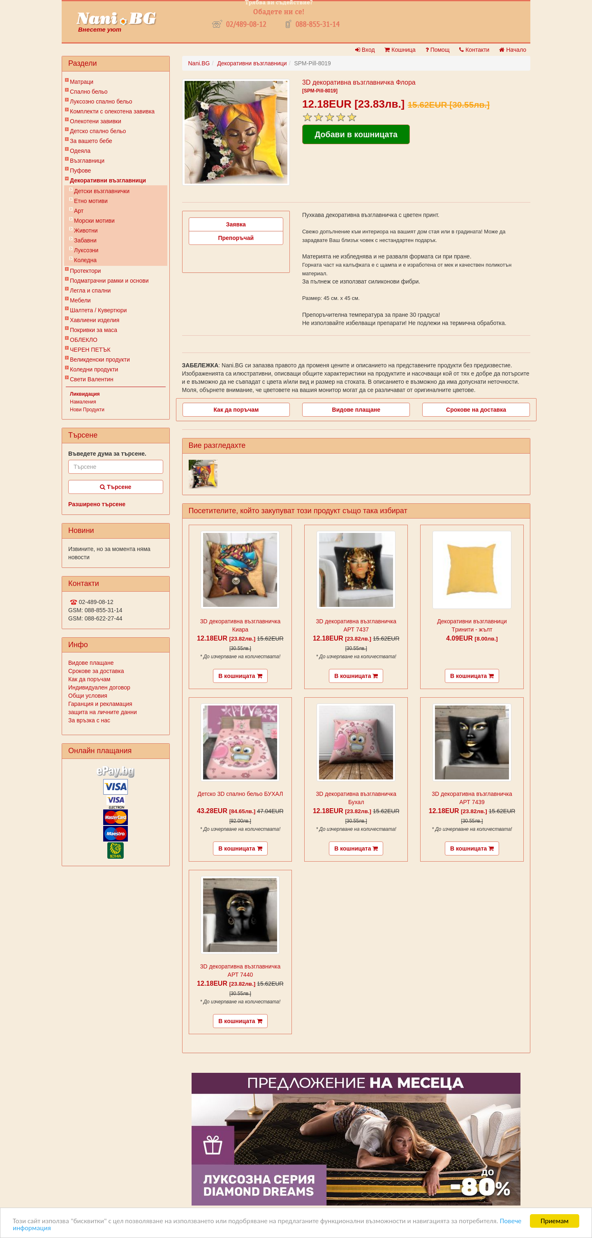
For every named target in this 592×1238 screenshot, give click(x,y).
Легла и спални (90, 290)
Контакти (474, 49)
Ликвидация (85, 394)
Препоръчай (236, 238)
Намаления (83, 402)
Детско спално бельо (98, 131)
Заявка (236, 224)
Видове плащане (90, 662)
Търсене (115, 487)
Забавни (85, 240)
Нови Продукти (87, 410)
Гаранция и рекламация (100, 704)
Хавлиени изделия (94, 320)
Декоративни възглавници (108, 180)
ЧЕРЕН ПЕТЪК (90, 349)
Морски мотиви (94, 220)
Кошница (399, 49)
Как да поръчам (89, 679)
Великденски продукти (100, 359)
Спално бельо (89, 91)
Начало (512, 49)
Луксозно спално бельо (101, 101)
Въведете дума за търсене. (107, 453)
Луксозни (86, 250)
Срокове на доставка (476, 409)
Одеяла (80, 151)
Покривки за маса (93, 330)
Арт (78, 210)
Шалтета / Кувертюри (98, 310)
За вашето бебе (91, 141)
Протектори (85, 270)
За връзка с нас (89, 720)
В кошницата (240, 676)
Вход (365, 49)
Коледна (85, 260)
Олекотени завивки (95, 121)
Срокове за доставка (96, 671)
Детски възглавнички (102, 191)
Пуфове (80, 170)
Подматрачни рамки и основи (109, 280)
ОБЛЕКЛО (83, 340)
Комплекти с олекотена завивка (112, 111)
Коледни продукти (94, 369)
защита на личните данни (102, 712)
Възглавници (87, 160)
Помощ (438, 49)
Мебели (80, 300)
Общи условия (87, 695)
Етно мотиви (91, 201)
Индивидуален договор (99, 687)
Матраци (81, 81)
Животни (85, 230)
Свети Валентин (91, 379)
